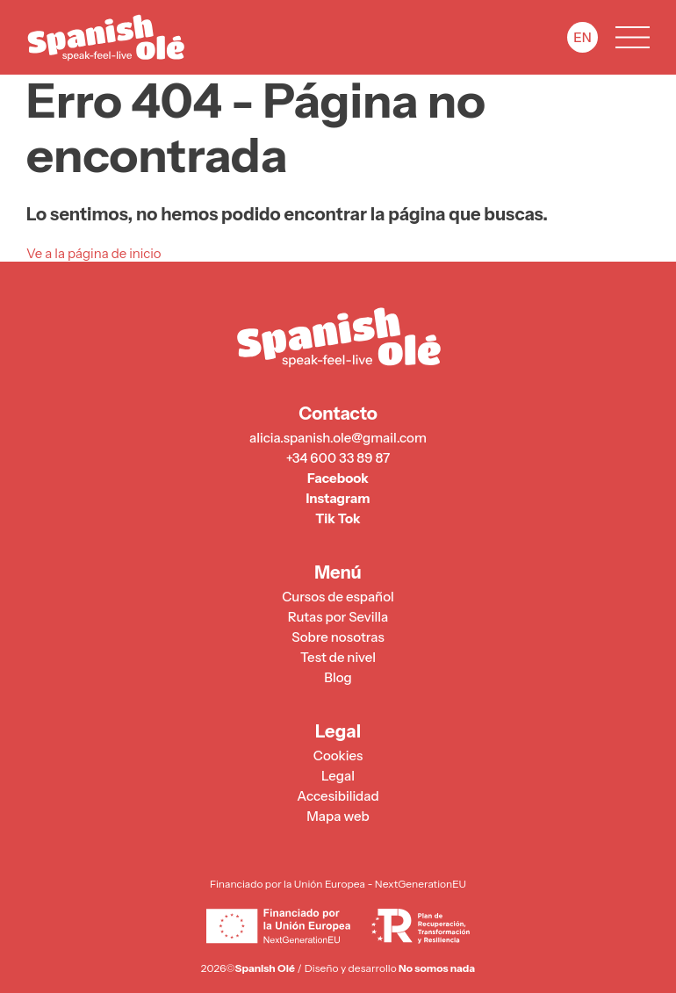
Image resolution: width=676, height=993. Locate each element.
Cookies (338, 756)
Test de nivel (338, 658)
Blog (337, 678)
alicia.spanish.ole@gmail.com (338, 438)
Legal (338, 776)
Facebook (338, 478)
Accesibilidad (337, 796)
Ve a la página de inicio (94, 253)
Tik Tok (337, 519)
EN (582, 37)
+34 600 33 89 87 (338, 458)
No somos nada (437, 968)
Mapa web (337, 816)
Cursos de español (338, 597)
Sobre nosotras (337, 637)
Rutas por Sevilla (338, 617)
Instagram (338, 499)
